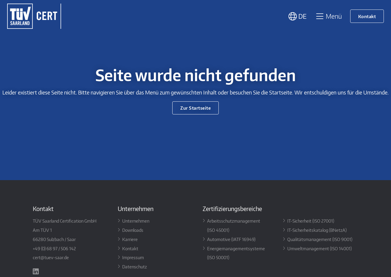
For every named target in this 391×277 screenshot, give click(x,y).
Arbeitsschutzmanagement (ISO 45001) (233, 225)
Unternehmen (135, 221)
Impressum (133, 257)
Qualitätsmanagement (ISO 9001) (319, 239)
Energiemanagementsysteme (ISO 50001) (236, 252)
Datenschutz (134, 266)
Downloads (132, 230)
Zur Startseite (195, 108)
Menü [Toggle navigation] (328, 16)
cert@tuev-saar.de (51, 257)
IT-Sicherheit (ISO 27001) (310, 221)
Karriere (130, 239)
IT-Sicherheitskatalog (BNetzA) (317, 230)
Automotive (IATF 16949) (231, 239)
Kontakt (367, 16)
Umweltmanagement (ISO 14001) (319, 248)
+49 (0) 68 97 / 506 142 (54, 248)
